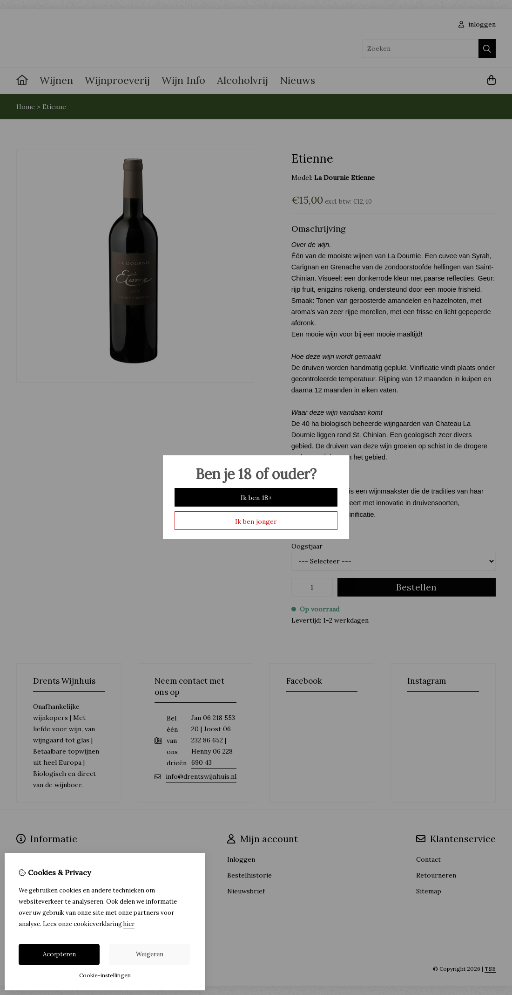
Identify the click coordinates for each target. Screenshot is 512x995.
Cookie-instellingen (105, 975)
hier (129, 924)
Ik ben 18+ (256, 498)
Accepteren (59, 954)
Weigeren (149, 954)
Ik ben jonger (256, 521)
